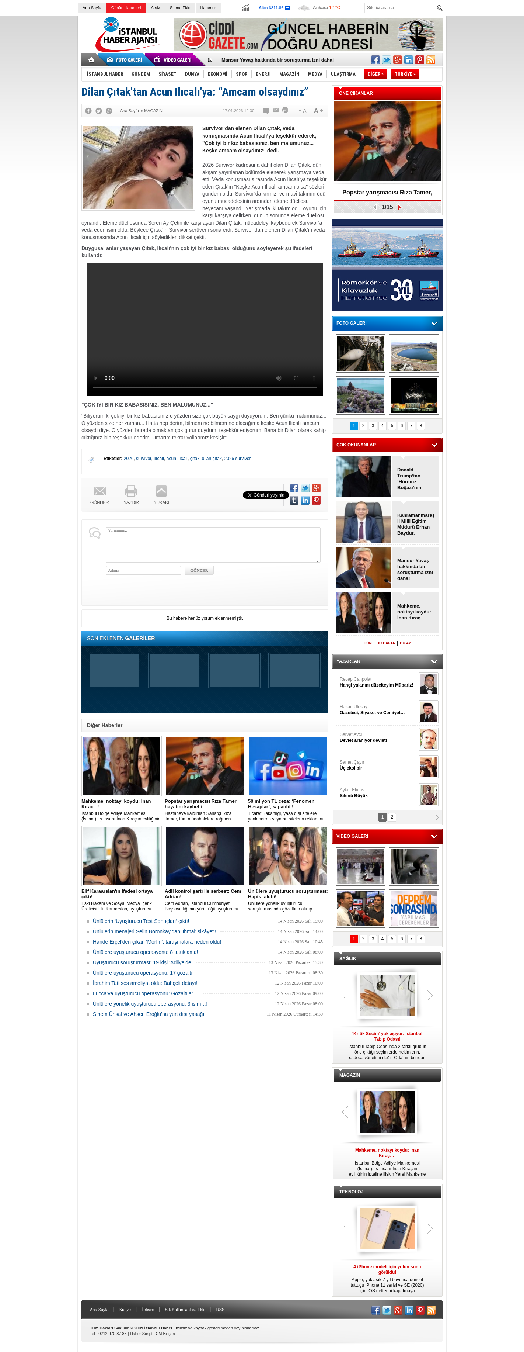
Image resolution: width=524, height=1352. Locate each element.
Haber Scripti (142, 1333)
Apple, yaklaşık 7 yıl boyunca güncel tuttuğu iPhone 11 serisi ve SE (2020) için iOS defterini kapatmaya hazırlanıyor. (387, 1279)
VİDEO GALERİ (352, 836)
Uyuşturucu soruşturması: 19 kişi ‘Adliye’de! (143, 962)
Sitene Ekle (180, 8)
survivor (143, 458)
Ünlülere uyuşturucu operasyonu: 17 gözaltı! (143, 973)
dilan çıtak (212, 458)
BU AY (405, 643)
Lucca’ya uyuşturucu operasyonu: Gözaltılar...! (146, 993)
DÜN (368, 643)
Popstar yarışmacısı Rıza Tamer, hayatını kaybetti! (387, 195)
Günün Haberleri (126, 8)
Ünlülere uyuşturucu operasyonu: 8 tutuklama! (145, 952)
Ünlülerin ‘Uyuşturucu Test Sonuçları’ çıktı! (141, 921)
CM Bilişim (165, 1333)
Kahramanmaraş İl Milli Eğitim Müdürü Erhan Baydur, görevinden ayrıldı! (415, 524)
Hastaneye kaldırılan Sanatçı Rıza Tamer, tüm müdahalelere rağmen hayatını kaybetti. (205, 810)
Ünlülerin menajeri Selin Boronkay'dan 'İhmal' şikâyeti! (154, 931)
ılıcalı (159, 458)
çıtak (194, 458)
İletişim (148, 1309)
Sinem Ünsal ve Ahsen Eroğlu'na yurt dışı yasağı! (149, 1014)
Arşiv (155, 8)
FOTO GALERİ (351, 323)
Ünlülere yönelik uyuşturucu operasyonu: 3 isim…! (150, 1004)
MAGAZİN (349, 1075)
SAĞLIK (347, 958)
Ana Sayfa (92, 8)
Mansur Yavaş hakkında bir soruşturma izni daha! (277, 60)
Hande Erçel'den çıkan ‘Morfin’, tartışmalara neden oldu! (157, 942)
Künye (125, 1309)
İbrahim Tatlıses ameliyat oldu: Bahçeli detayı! (145, 983)
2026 (129, 458)
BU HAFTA (386, 643)
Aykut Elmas (378, 793)
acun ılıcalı (177, 458)
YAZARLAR (348, 661)
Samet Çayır (378, 765)
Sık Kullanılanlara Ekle (185, 1309)
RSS (220, 1309)
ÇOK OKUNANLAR (356, 444)
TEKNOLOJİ (352, 1191)
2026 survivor (237, 458)
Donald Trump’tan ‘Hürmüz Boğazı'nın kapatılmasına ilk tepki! (413, 479)
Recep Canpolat (378, 682)
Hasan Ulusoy (378, 710)
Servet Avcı (378, 737)
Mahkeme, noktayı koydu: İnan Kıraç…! (414, 611)
